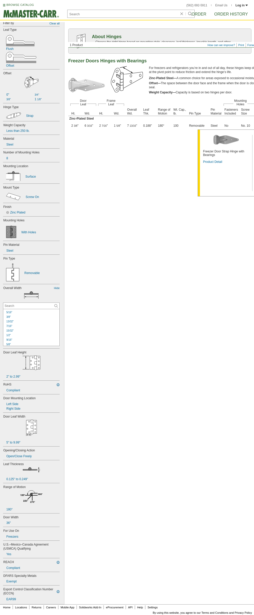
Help (140, 607)
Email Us (221, 5)
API (130, 607)
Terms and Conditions (214, 612)
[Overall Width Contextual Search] (31, 306)
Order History (231, 14)
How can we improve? (221, 45)
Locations (21, 607)
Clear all (54, 23)
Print (241, 45)
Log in (241, 5)
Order (199, 14)
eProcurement (115, 607)
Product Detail (212, 162)
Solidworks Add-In (90, 607)
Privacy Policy (243, 612)
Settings (152, 607)
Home (6, 607)
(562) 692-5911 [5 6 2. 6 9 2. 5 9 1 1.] (197, 5)
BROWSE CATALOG (20, 4)
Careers (51, 607)
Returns (37, 607)
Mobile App (67, 607)
